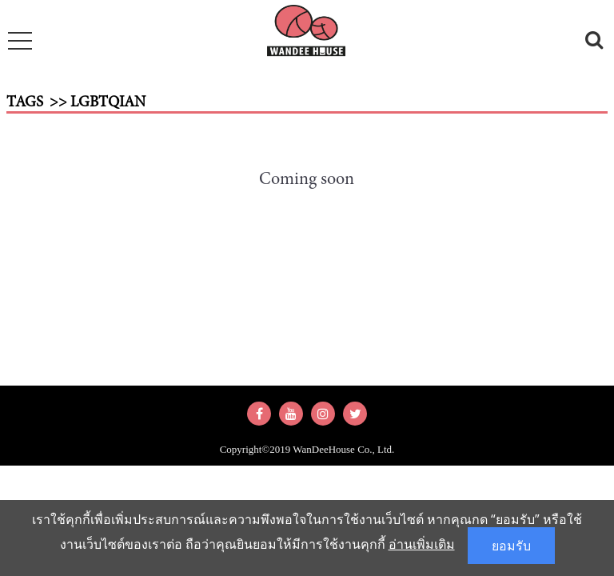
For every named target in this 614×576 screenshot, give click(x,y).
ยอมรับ (511, 545)
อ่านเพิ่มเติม (422, 544)
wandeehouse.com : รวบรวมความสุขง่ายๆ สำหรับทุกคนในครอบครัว (307, 34)
